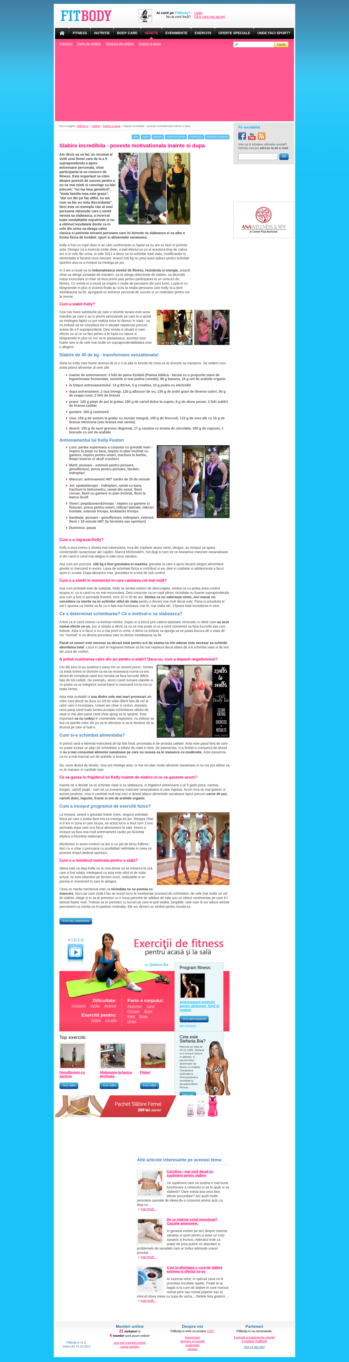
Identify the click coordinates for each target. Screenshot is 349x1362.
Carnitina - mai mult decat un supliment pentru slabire (190, 1173)
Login (198, 13)
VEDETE (151, 33)
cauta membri (129, 1346)
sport (135, 136)
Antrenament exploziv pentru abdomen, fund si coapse (199, 1006)
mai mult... (149, 1209)
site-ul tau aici (254, 1347)
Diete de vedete (89, 44)
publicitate (192, 1345)
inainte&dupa (196, 136)
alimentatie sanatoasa (217, 136)
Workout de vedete (120, 44)
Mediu (95, 1006)
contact (192, 1349)
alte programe (188, 1025)
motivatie (157, 136)
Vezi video (69, 1085)
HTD (210, 1331)
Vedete (96, 126)
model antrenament (176, 136)
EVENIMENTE (176, 33)
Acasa (96, 1020)
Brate (148, 1011)
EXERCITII (203, 33)
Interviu (187, 1094)
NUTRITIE (102, 33)
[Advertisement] (176, 84)
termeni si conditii (192, 1341)
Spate (143, 1016)
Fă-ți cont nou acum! (209, 17)
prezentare (192, 1337)
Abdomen (134, 1006)
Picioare (133, 1011)
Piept (131, 1016)
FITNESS (80, 33)
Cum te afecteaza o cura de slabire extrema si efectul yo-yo (194, 1269)
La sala (111, 1020)
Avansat (110, 1006)
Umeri (131, 1021)
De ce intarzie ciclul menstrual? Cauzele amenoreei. (192, 1221)
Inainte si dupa (150, 44)
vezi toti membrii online (130, 1343)
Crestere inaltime (254, 1341)
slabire (146, 136)
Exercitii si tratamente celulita (254, 1337)
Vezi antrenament (194, 1018)
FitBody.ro (82, 126)
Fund (150, 1006)
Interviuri (65, 44)
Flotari (145, 1072)
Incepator (79, 1006)
